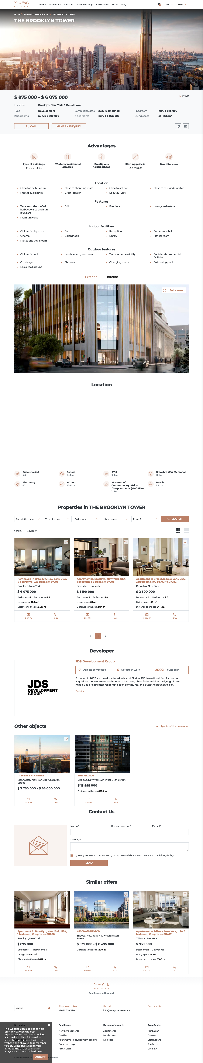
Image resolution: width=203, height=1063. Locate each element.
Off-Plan (63, 1035)
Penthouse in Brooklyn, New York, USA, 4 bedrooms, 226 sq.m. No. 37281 (42, 580)
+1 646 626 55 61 (67, 1010)
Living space (110, 519)
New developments (69, 1031)
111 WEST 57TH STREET (31, 775)
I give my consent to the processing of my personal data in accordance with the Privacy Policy (124, 855)
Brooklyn (152, 1048)
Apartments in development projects (78, 1039)
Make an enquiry (68, 126)
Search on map (67, 1044)
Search (177, 519)
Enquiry (28, 618)
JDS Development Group (95, 661)
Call (33, 126)
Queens (152, 1035)
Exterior (91, 277)
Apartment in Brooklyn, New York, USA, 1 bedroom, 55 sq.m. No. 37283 (101, 580)
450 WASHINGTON (88, 931)
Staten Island (154, 1039)
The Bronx (153, 1044)
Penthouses (109, 1035)
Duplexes (108, 1039)
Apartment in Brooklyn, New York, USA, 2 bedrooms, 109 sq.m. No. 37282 (160, 580)
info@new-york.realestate (116, 1010)
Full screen (176, 290)
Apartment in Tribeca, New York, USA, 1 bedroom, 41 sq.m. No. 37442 (160, 933)
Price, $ (137, 519)
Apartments (109, 1031)
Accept (40, 1057)
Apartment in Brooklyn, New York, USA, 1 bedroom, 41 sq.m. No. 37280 (42, 933)
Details (79, 691)
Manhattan (153, 1031)
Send (89, 862)
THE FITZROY (86, 775)
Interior (112, 277)
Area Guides (65, 1048)
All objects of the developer (172, 726)
